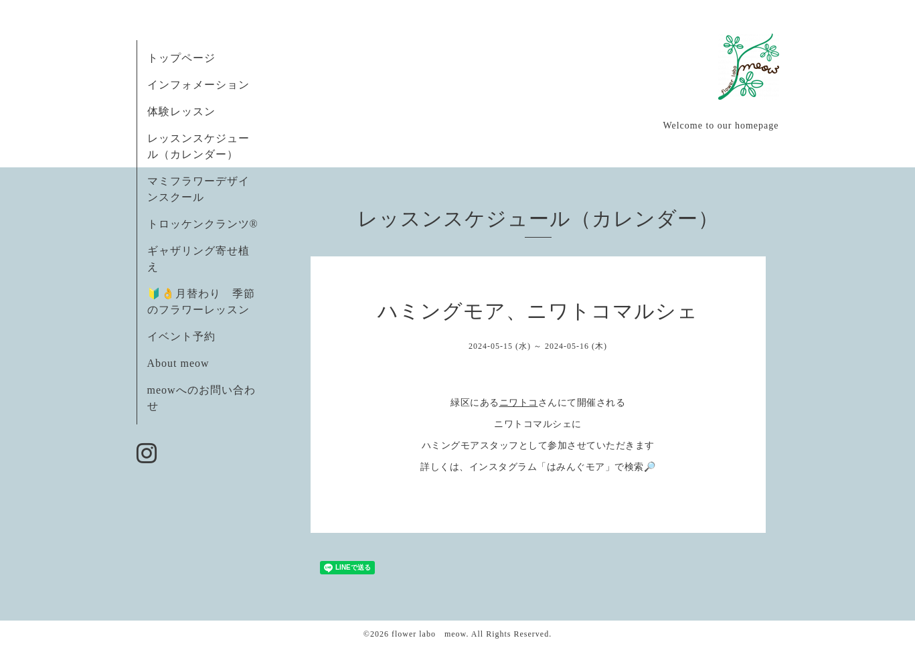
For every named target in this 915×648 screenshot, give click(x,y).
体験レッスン (181, 111)
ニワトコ (518, 403)
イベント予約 (181, 336)
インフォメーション (198, 84)
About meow (178, 363)
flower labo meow (429, 634)
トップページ (181, 58)
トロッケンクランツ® (202, 224)
